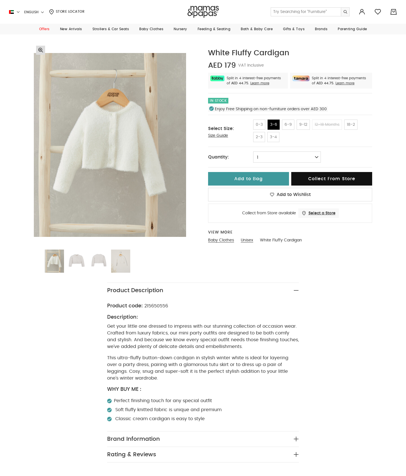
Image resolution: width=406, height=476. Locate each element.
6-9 (288, 125)
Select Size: (221, 128)
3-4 (273, 137)
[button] (44, 29)
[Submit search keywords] (345, 12)
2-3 (259, 137)
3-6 (273, 125)
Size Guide (218, 136)
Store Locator (67, 12)
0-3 (259, 125)
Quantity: (218, 157)
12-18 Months (327, 125)
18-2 (351, 125)
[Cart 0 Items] (393, 12)
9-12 (303, 125)
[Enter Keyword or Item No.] (310, 11)
